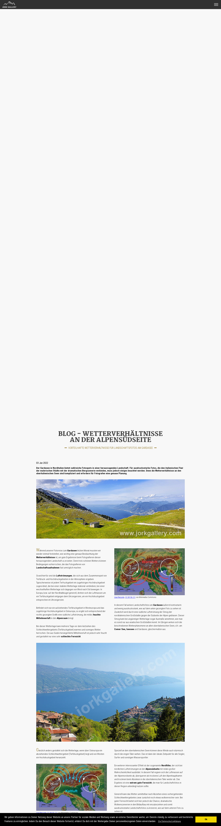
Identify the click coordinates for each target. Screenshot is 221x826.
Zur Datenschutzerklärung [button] (169, 821)
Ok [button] (206, 819)
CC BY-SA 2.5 (130, 597)
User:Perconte (119, 597)
